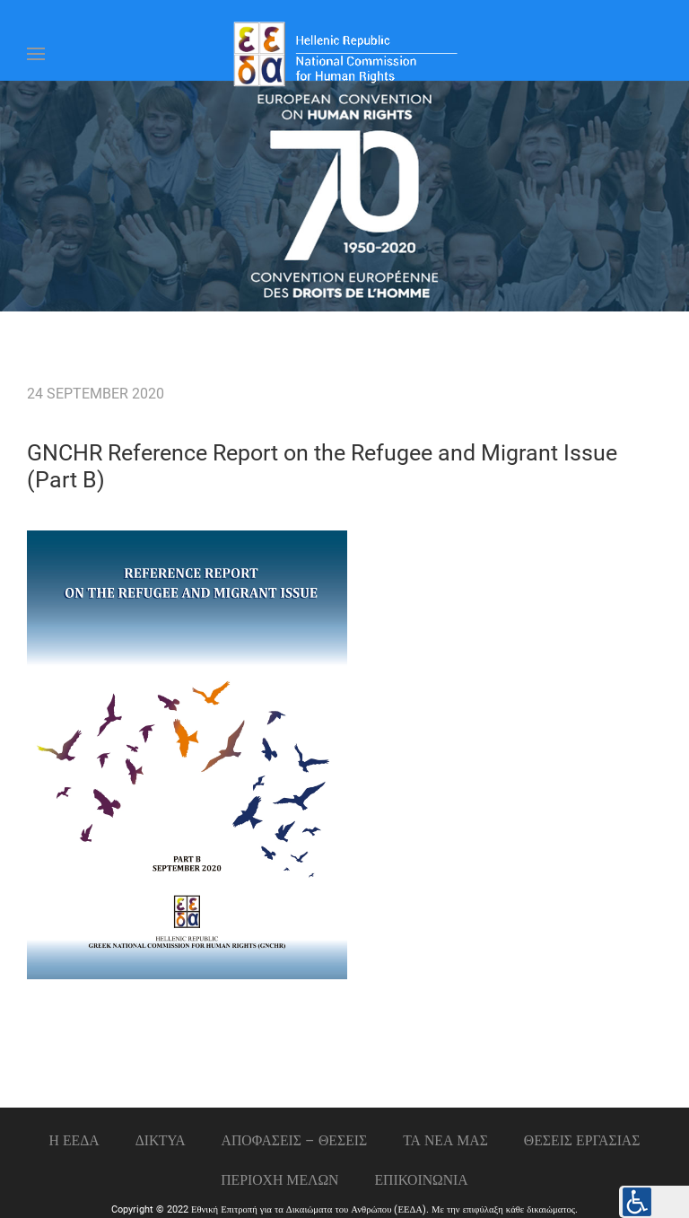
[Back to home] (344, 54)
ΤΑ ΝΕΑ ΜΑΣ (445, 1140)
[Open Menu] (36, 54)
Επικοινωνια (421, 1179)
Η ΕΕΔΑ (74, 1140)
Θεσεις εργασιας (582, 1140)
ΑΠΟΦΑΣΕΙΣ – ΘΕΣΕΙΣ (295, 1140)
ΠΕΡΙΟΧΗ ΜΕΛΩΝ (279, 1179)
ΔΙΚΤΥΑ (160, 1140)
